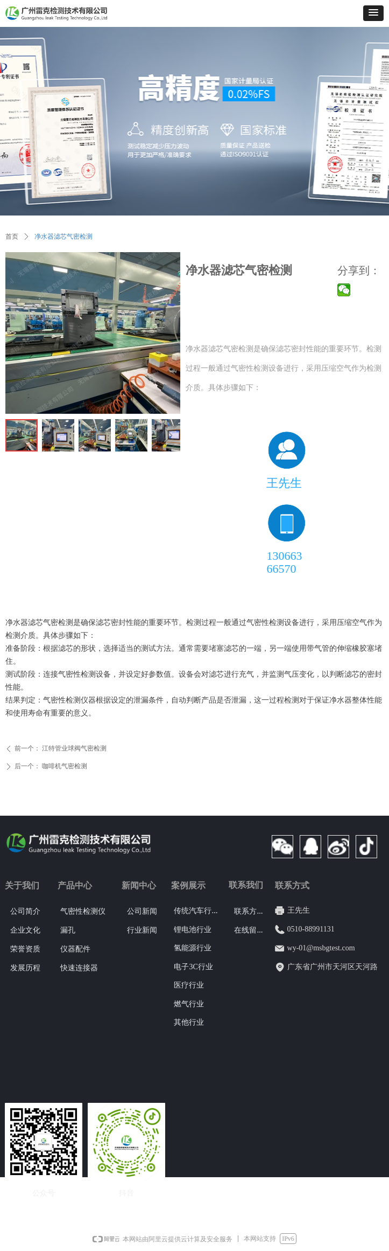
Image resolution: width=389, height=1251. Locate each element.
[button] (373, 13)
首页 (11, 236)
